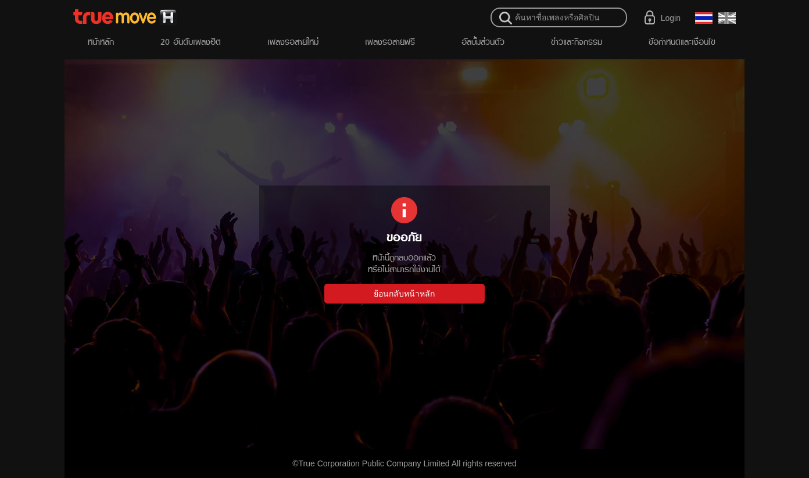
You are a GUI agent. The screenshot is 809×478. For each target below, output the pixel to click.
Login (671, 18)
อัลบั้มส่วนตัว (482, 41)
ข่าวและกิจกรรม (576, 41)
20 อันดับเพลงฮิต (190, 41)
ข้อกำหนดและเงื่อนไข (682, 41)
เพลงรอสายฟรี (390, 41)
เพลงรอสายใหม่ (292, 41)
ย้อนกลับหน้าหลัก (404, 293)
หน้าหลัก (101, 41)
